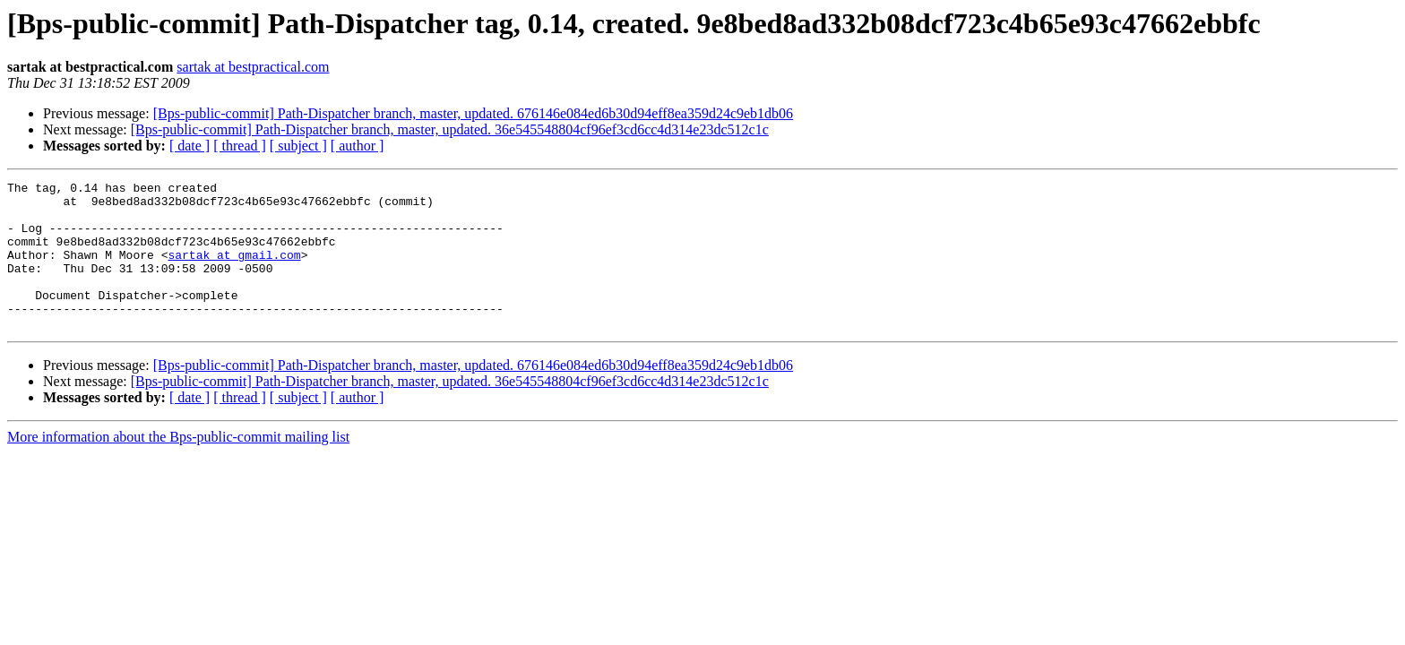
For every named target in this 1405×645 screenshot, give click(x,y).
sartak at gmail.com (234, 270)
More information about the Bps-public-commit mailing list (178, 466)
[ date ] (189, 145)
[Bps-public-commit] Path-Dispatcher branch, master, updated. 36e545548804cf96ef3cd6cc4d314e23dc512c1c (450, 129)
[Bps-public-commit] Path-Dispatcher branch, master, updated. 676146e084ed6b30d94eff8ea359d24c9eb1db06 (473, 113)
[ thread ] (239, 145)
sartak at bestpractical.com (253, 66)
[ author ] (357, 145)
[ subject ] (298, 145)
